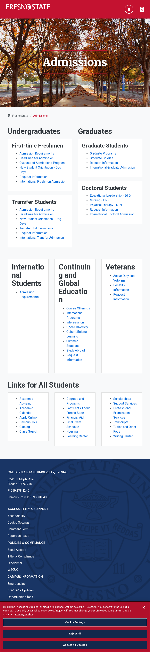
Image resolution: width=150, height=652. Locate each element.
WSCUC (13, 570)
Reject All (75, 640)
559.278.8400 (39, 497)
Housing (72, 431)
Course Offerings (78, 308)
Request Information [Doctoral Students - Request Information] (104, 209)
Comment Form (18, 529)
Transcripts (121, 422)
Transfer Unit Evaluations (36, 228)
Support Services (125, 403)
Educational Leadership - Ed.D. (110, 195)
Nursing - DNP (100, 200)
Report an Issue (18, 536)
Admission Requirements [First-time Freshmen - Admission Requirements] (37, 153)
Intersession (75, 322)
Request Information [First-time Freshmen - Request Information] (33, 177)
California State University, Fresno (38, 472)
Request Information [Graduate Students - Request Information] (104, 163)
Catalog (25, 427)
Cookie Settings (18, 522)
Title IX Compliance (21, 556)
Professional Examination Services (122, 412)
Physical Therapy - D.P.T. (106, 205)
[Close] (143, 614)
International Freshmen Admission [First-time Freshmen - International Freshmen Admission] (43, 181)
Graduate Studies (101, 158)
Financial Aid (75, 417)
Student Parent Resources (26, 603)
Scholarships (122, 399)
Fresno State (20, 115)
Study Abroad (75, 350)
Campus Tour (28, 422)
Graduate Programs (103, 153)
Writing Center (123, 436)
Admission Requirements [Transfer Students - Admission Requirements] (37, 209)
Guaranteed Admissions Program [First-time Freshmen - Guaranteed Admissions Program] (42, 163)
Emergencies (17, 584)
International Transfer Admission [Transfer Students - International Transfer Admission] (42, 237)
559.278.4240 (20, 490)
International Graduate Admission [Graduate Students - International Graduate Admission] (112, 167)
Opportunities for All (21, 597)
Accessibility (16, 516)
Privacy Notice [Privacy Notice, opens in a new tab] (24, 621)
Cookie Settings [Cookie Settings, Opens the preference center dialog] (75, 629)
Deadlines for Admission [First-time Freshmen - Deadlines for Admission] (37, 158)
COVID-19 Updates (21, 590)
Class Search (29, 431)
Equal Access (17, 550)
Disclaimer (15, 563)
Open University (77, 327)
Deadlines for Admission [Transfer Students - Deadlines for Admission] (37, 214)
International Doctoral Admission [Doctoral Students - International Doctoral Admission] (112, 214)
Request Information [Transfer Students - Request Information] (33, 233)
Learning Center (77, 436)
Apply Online (28, 417)
